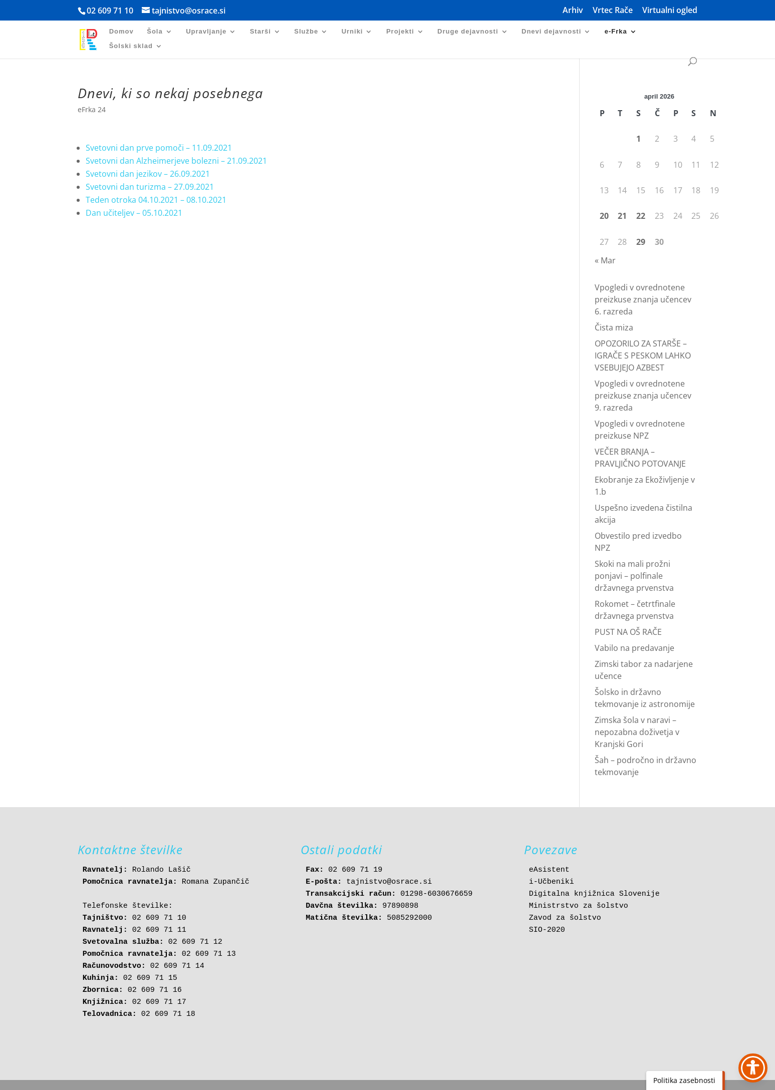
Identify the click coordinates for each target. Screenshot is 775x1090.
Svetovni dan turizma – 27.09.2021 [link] (150, 186)
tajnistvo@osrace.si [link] (389, 882)
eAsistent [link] (549, 870)
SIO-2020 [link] (547, 930)
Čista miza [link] (614, 327)
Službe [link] (306, 31)
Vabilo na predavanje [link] (634, 647)
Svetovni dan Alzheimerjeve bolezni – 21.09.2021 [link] (176, 160)
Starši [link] (260, 31)
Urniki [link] (352, 31)
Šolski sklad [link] (131, 46)
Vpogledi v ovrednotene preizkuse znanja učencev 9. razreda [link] (643, 395)
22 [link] (640, 215)
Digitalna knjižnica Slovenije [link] (594, 894)
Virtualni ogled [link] (669, 11)
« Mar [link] (605, 260)
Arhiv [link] (573, 11)
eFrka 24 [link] (92, 109)
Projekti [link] (400, 31)
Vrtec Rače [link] (613, 11)
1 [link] (638, 138)
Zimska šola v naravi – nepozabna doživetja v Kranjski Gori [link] (637, 732)
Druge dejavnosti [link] (467, 31)
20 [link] (604, 215)
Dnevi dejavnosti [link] (551, 31)
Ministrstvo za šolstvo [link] (578, 906)
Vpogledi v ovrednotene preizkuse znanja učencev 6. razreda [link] (643, 299)
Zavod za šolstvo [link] (565, 918)
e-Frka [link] (616, 31)
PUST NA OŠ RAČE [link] (628, 631)
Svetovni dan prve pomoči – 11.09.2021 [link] (159, 147)
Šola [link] (154, 31)
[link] (94, 39)
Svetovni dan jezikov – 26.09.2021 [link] (148, 173)
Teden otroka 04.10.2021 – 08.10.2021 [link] (156, 199)
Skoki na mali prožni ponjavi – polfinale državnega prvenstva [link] (634, 575)
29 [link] (640, 241)
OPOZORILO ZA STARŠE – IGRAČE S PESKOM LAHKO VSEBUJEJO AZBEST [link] (643, 355)
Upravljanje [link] (206, 31)
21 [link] (622, 215)
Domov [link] (121, 31)
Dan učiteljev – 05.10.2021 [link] (134, 212)
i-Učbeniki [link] (551, 882)
